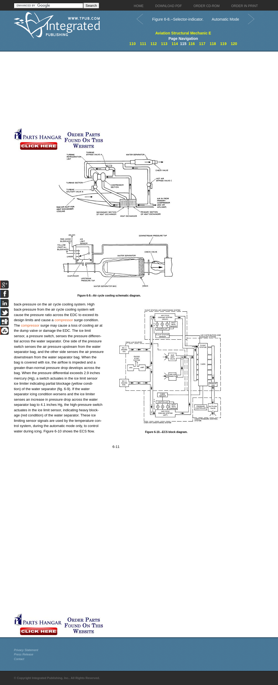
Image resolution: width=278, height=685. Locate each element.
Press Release (23, 654)
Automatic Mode (225, 19)
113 (164, 44)
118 (213, 44)
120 (234, 44)
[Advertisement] (129, 90)
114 (175, 44)
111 (143, 44)
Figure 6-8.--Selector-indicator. (178, 19)
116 (191, 44)
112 (153, 44)
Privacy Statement (26, 650)
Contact (19, 659)
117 (202, 44)
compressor (64, 320)
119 (223, 44)
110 (132, 44)
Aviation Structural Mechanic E (183, 33)
